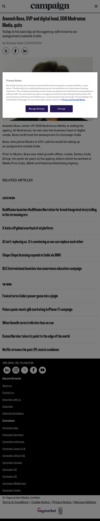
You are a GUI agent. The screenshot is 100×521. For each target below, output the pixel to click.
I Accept (61, 108)
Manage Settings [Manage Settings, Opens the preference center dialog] (37, 108)
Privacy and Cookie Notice (73, 99)
